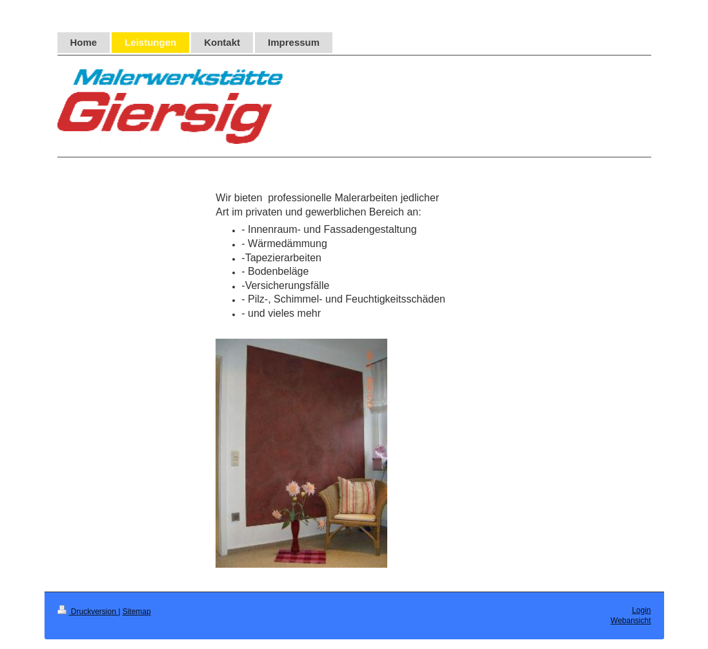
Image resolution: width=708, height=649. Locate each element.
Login (641, 610)
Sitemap (137, 611)
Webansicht (631, 620)
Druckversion (88, 611)
